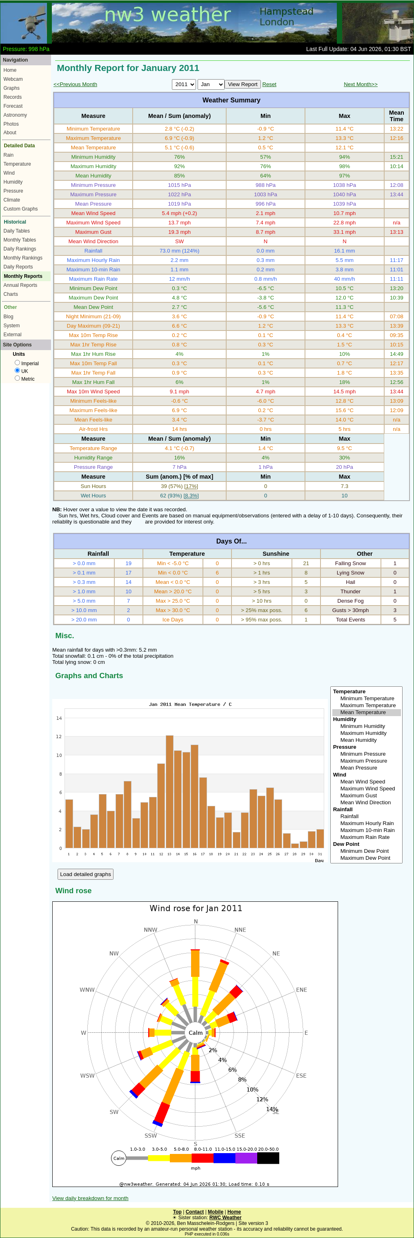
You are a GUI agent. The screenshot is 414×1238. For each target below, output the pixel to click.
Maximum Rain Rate (366, 837)
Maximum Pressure (366, 761)
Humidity (13, 182)
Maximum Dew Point (366, 858)
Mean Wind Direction (366, 802)
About (10, 132)
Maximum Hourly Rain (366, 823)
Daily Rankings (20, 249)
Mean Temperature (366, 712)
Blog (8, 316)
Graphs (12, 88)
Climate (12, 200)
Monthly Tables (20, 240)
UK (21, 371)
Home (10, 70)
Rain (9, 155)
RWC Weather (225, 1217)
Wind (9, 173)
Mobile (215, 1212)
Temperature (17, 164)
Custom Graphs (21, 209)
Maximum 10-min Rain (366, 830)
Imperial (27, 363)
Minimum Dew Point (366, 851)
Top (177, 1212)
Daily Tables (17, 231)
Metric (25, 379)
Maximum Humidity (366, 733)
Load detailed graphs (85, 874)
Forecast (13, 106)
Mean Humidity (366, 740)
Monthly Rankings (23, 258)
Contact (195, 1212)
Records (13, 97)
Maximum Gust (366, 795)
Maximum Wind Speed (366, 788)
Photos (11, 124)
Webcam (13, 79)
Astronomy (15, 115)
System (12, 325)
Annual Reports (21, 285)
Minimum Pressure (366, 754)
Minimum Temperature (366, 698)
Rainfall (366, 816)
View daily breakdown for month (90, 1198)
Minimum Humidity (366, 726)
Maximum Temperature (366, 705)
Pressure (13, 191)
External (13, 334)
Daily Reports (18, 267)
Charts (11, 294)
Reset (269, 84)
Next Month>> (361, 84)
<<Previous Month (75, 84)
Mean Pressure (366, 768)
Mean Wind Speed (366, 782)
